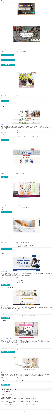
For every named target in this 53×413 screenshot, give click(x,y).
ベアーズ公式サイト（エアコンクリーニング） (8, 64)
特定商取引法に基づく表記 (26, 411)
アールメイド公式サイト (4, 271)
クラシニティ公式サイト (4, 372)
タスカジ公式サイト (4, 124)
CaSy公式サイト (4, 177)
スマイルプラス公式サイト (5, 305)
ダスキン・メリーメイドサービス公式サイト (7, 338)
